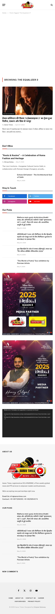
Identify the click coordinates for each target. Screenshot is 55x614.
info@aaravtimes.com (18, 496)
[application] (27, 423)
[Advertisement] (27, 45)
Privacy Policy (34, 601)
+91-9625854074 (31, 499)
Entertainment (9, 113)
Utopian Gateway (40, 607)
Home (11, 598)
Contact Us (31, 598)
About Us (19, 598)
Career (41, 598)
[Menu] (3, 5)
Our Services (20, 601)
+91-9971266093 (16, 499)
